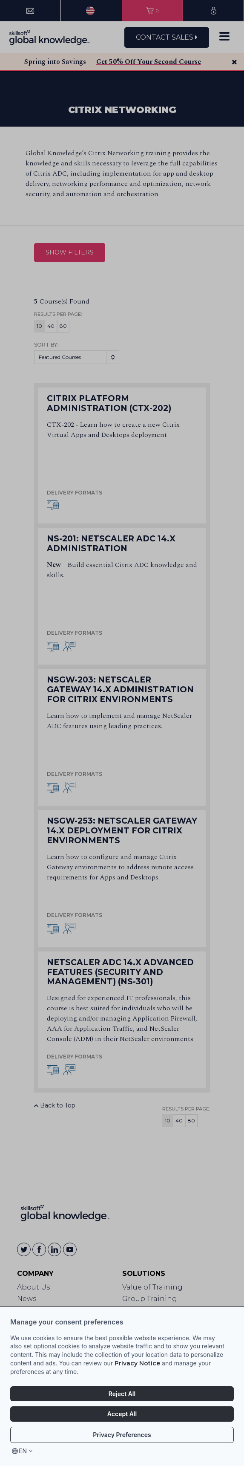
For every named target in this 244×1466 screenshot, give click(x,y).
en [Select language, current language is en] (23, 1450)
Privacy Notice (137, 1363)
